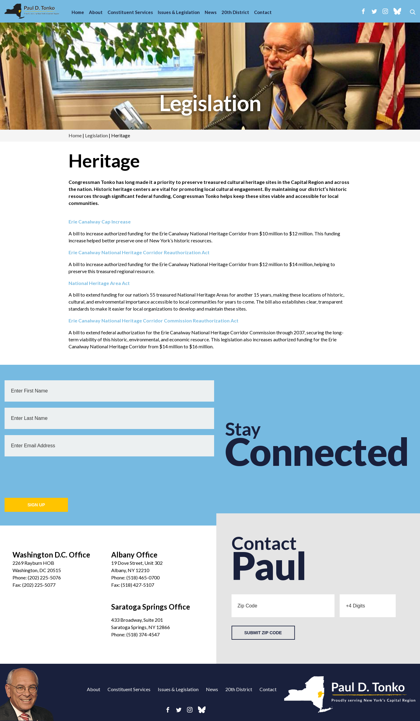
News (211, 12)
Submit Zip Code (263, 632)
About (96, 12)
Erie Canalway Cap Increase (100, 221)
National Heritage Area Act (99, 283)
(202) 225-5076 (44, 577)
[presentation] (51, 474)
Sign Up (36, 504)
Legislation (210, 103)
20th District (235, 12)
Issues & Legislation (179, 12)
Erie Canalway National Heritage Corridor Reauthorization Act (139, 252)
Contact (263, 12)
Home (78, 12)
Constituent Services (130, 12)
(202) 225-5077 (38, 585)
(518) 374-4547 (143, 634)
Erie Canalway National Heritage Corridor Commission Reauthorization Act (153, 320)
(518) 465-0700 (143, 577)
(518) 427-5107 (137, 585)
